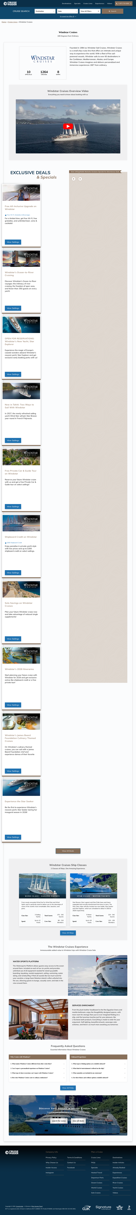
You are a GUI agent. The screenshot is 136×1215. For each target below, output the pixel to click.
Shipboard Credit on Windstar (21, 537)
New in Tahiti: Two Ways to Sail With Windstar (19, 406)
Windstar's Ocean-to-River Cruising (19, 274)
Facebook (71, 1168)
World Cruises (96, 1188)
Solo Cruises (96, 1193)
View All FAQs (68, 1088)
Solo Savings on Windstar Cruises (19, 604)
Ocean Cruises (96, 1183)
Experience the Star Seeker (19, 801)
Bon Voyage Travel (37, 1206)
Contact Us (71, 1163)
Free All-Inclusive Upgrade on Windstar (20, 207)
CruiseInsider (19, 1206)
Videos (109, 3)
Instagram (50, 1173)
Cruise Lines (87, 3)
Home (4, 22)
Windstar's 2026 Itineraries (19, 669)
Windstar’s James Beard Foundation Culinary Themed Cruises (20, 738)
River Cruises (118, 1183)
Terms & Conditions (74, 1157)
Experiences (99, 3)
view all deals (78, 1121)
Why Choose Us (52, 1163)
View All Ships (68, 933)
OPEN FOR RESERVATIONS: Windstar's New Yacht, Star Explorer (19, 341)
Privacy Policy (51, 1157)
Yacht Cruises (118, 1188)
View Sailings (13, 242)
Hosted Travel (96, 1173)
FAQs (93, 1163)
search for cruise (59, 1121)
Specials (77, 3)
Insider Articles (118, 1163)
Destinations (66, 3)
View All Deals (68, 851)
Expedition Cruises (120, 1178)
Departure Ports (97, 1178)
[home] (10, 3)
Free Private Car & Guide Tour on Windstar (21, 472)
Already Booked (119, 1168)
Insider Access (51, 1168)
